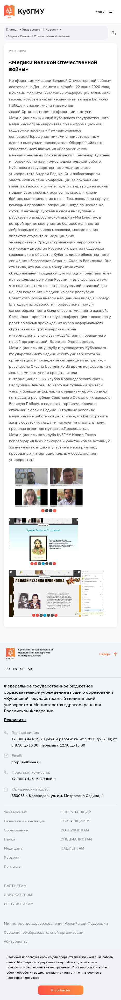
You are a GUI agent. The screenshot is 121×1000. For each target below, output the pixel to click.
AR (30, 669)
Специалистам (76, 839)
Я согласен (60, 990)
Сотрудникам (75, 830)
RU (7, 669)
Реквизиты (15, 719)
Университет (32, 29)
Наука (9, 839)
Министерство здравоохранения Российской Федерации (56, 923)
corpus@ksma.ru (26, 762)
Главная (12, 29)
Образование (16, 830)
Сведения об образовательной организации (43, 932)
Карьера (11, 857)
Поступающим (76, 812)
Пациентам (72, 848)
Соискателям (18, 895)
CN (22, 669)
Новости (51, 29)
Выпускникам (18, 904)
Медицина (13, 848)
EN (15, 669)
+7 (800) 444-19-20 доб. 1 (34, 779)
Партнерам (15, 885)
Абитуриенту (15, 941)
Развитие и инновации (24, 821)
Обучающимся (76, 821)
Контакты (12, 866)
